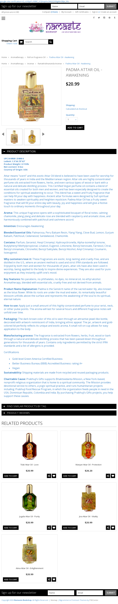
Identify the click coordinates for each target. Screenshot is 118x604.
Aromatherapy (17, 57)
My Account (66, 12)
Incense (30, 63)
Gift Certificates (81, 12)
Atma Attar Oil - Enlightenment (29, 568)
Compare (50, 12)
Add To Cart (10, 475)
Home (4, 57)
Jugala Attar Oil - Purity (29, 516)
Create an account (108, 12)
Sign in (95, 12)
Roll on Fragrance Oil (36, 57)
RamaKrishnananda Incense (50, 63)
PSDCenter (93, 600)
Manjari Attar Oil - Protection (89, 464)
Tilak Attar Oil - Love (29, 464)
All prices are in (10, 12)
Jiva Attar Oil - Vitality (88, 516)
